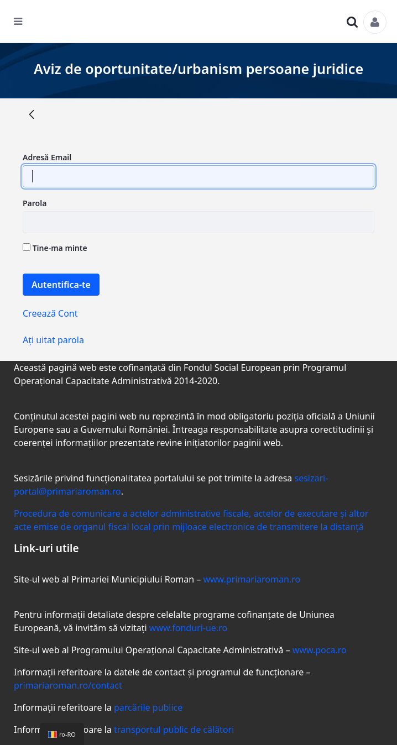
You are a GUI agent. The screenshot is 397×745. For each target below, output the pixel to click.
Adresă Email (47, 157)
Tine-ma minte (55, 248)
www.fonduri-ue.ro (188, 628)
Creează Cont (50, 313)
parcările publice (148, 707)
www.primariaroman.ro (251, 579)
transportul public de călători (174, 729)
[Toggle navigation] (24, 24)
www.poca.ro (319, 650)
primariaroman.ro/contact (68, 685)
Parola (34, 203)
